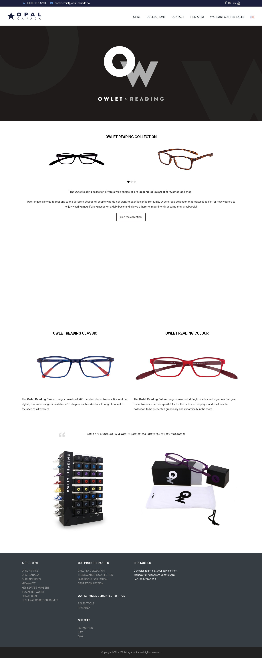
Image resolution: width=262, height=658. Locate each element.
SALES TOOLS (86, 603)
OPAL (81, 636)
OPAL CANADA (30, 574)
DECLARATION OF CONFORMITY (40, 600)
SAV (80, 632)
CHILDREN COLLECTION (91, 570)
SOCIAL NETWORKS (33, 591)
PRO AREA (84, 607)
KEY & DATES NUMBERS (35, 587)
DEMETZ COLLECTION (90, 583)
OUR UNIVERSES (31, 579)
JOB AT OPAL (29, 596)
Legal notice (132, 652)
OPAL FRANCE (30, 570)
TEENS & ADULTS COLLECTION (95, 574)
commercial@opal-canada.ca (72, 3)
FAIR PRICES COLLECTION (92, 579)
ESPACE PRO (85, 627)
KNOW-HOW (28, 583)
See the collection (131, 217)
